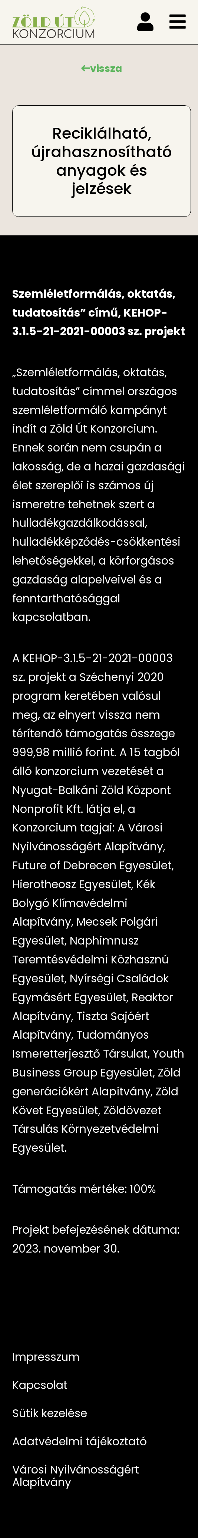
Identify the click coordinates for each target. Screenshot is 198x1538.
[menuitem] (99, 1357)
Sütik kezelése (49, 1413)
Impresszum (46, 1357)
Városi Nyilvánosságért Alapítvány (75, 1476)
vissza (106, 69)
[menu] (145, 22)
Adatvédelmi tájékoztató (79, 1441)
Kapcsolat (39, 1385)
